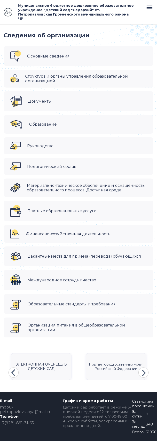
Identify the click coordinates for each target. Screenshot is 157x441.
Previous (13, 373)
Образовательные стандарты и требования (72, 304)
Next (143, 373)
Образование (43, 124)
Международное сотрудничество (61, 280)
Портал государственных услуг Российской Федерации (116, 366)
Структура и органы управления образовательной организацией (76, 78)
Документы (40, 101)
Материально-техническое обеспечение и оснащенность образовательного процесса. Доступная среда (86, 187)
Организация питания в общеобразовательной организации (76, 327)
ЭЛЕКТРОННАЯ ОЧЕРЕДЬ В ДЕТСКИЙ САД (41, 366)
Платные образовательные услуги (62, 211)
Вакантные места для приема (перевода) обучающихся (84, 256)
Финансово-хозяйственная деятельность (68, 234)
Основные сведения (48, 56)
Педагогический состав (51, 166)
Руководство (40, 146)
